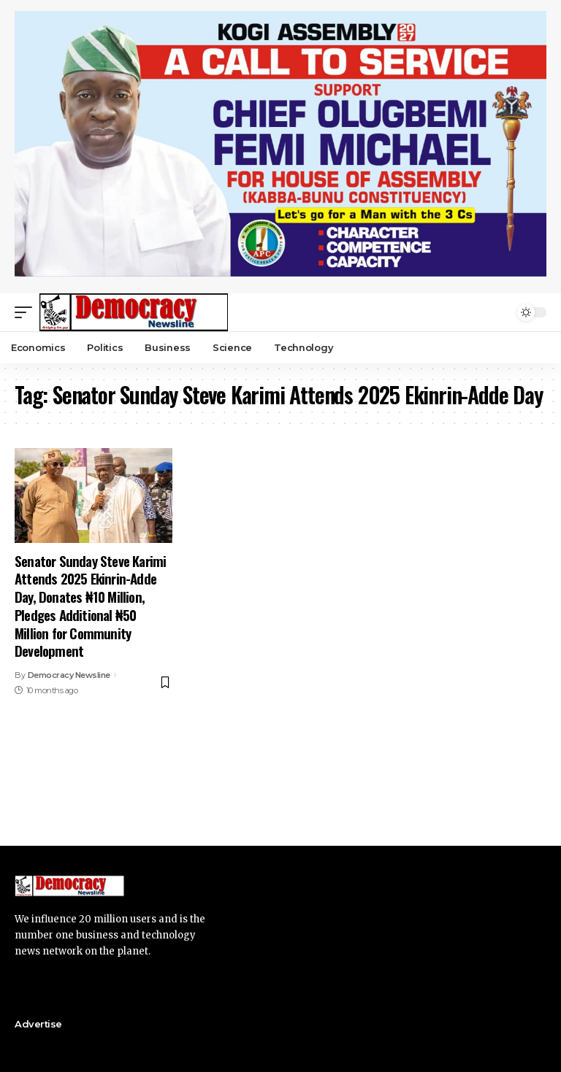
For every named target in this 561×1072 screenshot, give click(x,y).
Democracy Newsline (69, 675)
